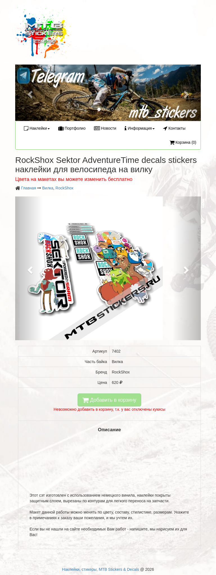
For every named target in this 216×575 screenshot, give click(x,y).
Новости (105, 128)
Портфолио (72, 128)
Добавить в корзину (109, 400)
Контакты (174, 128)
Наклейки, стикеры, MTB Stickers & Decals (100, 569)
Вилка (47, 188)
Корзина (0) (183, 142)
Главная (28, 188)
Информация (140, 128)
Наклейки (37, 128)
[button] (29, 93)
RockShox (64, 188)
